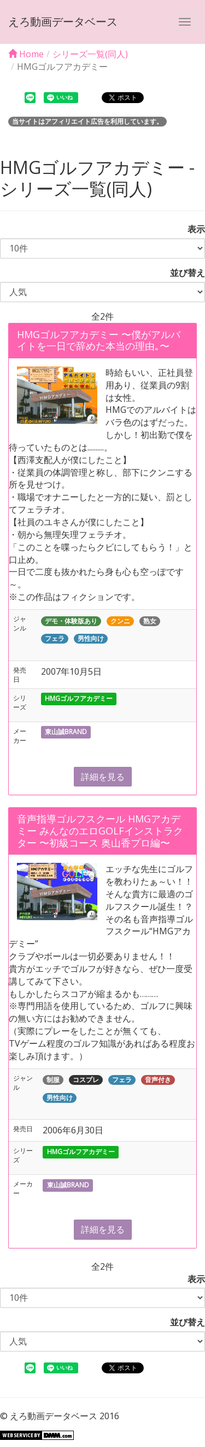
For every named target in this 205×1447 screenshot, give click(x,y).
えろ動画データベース (63, 21)
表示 (192, 229)
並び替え (183, 273)
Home (26, 54)
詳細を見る (103, 777)
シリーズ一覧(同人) (90, 54)
